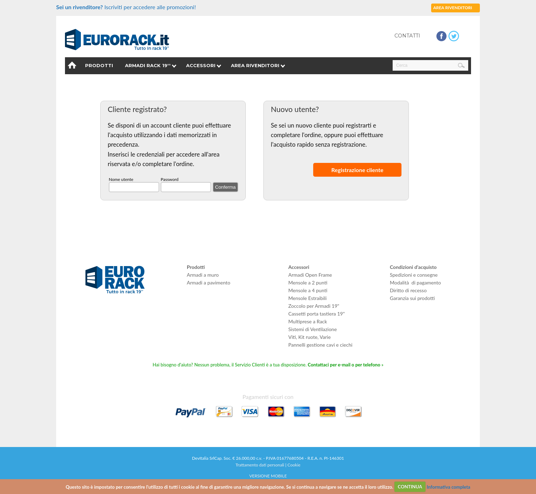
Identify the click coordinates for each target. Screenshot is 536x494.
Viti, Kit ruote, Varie (309, 337)
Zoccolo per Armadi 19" (313, 306)
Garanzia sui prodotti (412, 298)
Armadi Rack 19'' (148, 65)
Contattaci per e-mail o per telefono (344, 364)
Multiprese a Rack (307, 321)
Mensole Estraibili (307, 298)
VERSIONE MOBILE (268, 475)
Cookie (293, 464)
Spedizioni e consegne (414, 275)
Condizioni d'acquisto (413, 267)
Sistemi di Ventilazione (312, 329)
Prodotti (99, 65)
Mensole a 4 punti (308, 290)
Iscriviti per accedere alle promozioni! (126, 7)
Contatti (407, 36)
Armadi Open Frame (310, 275)
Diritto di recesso (408, 290)
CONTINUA (410, 486)
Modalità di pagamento (415, 283)
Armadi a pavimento (208, 283)
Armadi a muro (203, 275)
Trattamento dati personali (260, 464)
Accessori (200, 65)
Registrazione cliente (357, 169)
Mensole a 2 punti (308, 283)
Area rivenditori (255, 65)
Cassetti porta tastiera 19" (316, 314)
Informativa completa (448, 486)
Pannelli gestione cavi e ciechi (320, 345)
